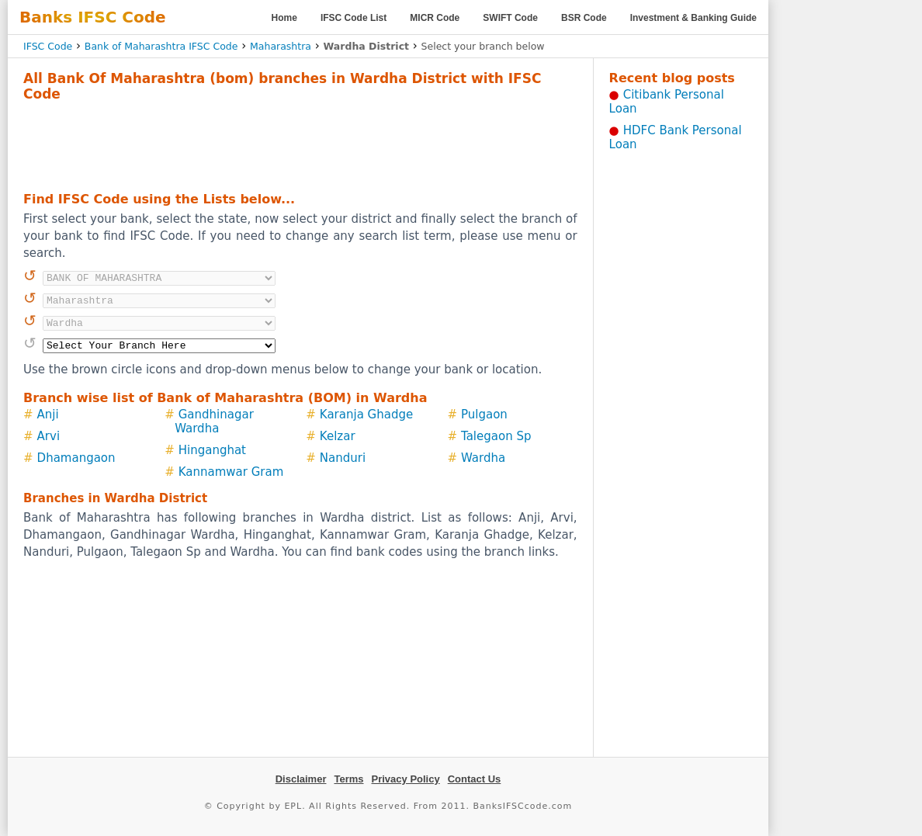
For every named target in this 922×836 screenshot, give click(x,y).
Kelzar (337, 436)
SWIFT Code (510, 17)
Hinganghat (212, 450)
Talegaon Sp (496, 436)
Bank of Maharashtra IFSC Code (161, 46)
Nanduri (343, 458)
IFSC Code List (353, 17)
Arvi (48, 436)
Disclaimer (301, 779)
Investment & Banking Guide (693, 17)
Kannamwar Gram (231, 472)
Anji (48, 414)
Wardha (483, 458)
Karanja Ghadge (366, 414)
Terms (348, 779)
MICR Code (434, 17)
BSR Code (584, 17)
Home (284, 17)
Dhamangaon (76, 458)
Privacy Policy (406, 779)
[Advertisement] (300, 144)
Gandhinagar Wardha (214, 421)
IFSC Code (47, 46)
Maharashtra (280, 46)
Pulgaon (484, 414)
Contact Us (474, 779)
